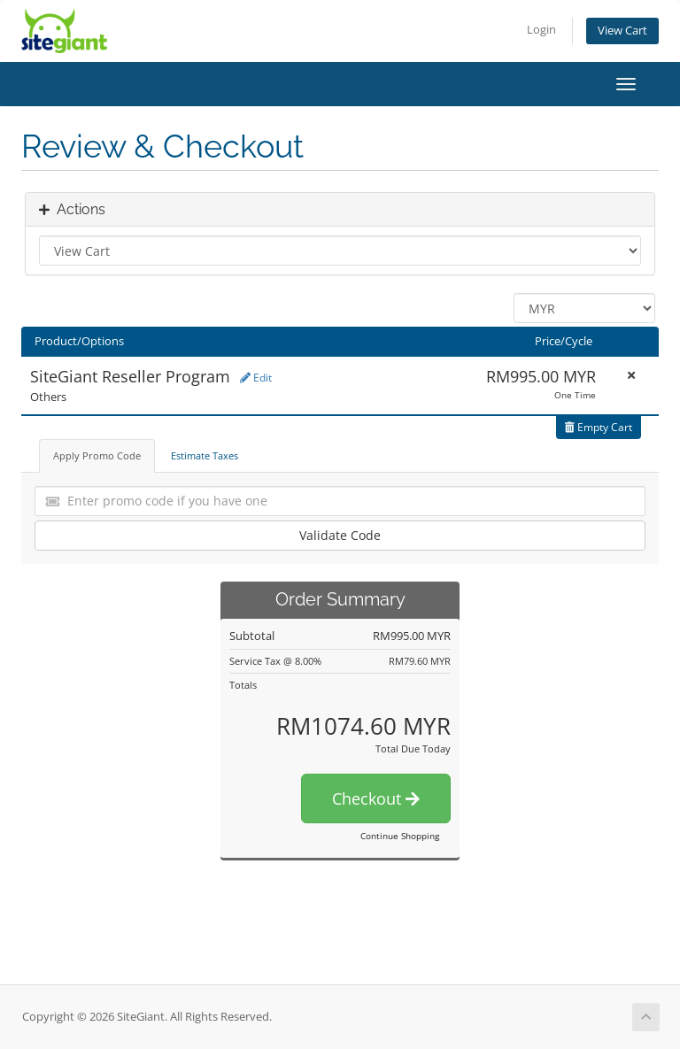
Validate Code (340, 535)
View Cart (622, 30)
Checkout (376, 798)
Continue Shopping (399, 835)
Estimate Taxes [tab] (204, 455)
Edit (256, 377)
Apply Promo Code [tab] (97, 455)
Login (541, 29)
